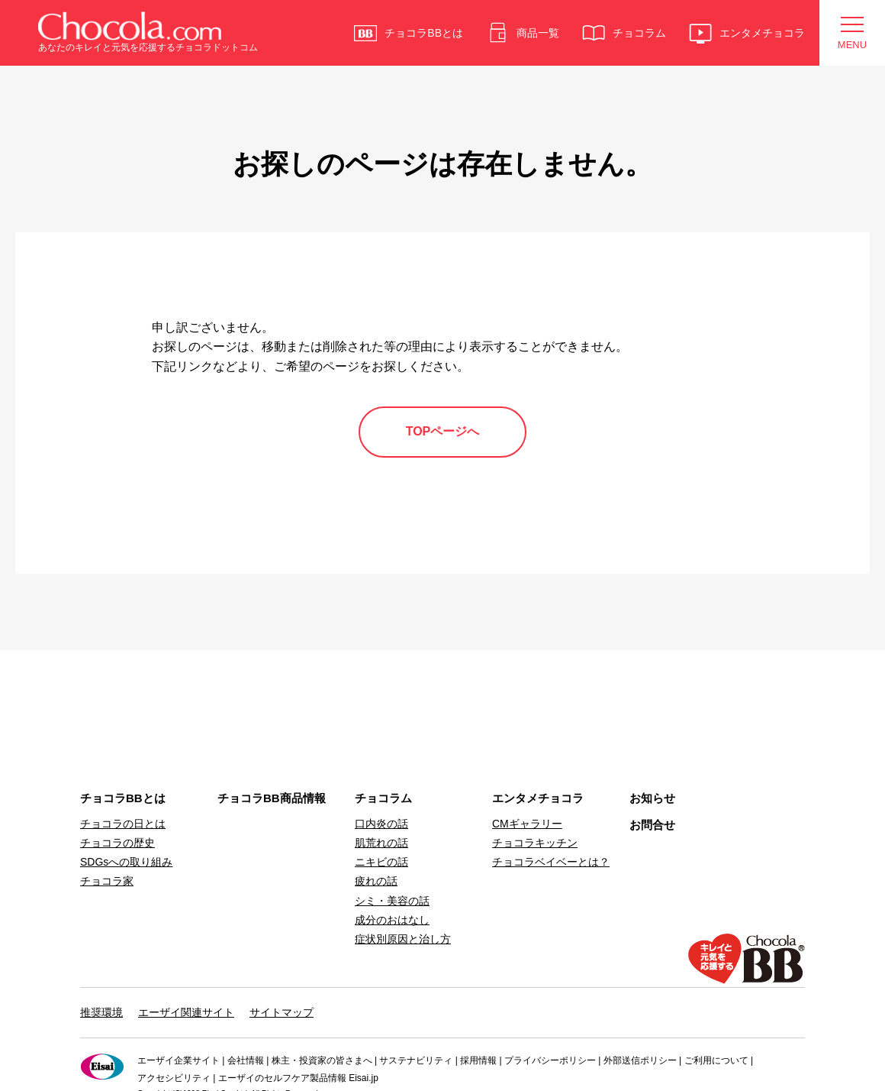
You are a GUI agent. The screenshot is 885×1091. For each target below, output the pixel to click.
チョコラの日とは (123, 823)
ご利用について (716, 1060)
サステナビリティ (415, 1060)
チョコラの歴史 (117, 843)
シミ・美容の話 (392, 901)
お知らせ (652, 798)
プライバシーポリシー (550, 1060)
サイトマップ (281, 1012)
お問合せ (652, 824)
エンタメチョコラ (538, 798)
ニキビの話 (381, 862)
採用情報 (478, 1060)
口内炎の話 (381, 823)
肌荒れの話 (381, 843)
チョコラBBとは (123, 798)
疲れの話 (376, 881)
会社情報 (245, 1060)
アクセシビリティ (174, 1078)
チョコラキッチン (535, 843)
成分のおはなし (392, 920)
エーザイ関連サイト (186, 1012)
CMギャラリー (527, 823)
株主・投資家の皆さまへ (322, 1060)
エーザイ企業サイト (178, 1060)
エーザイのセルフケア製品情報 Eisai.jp (298, 1078)
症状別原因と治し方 (403, 939)
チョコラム (383, 798)
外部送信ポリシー (640, 1060)
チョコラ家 (107, 881)
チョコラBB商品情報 (271, 798)
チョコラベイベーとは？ (551, 862)
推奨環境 (101, 1012)
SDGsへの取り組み (126, 862)
